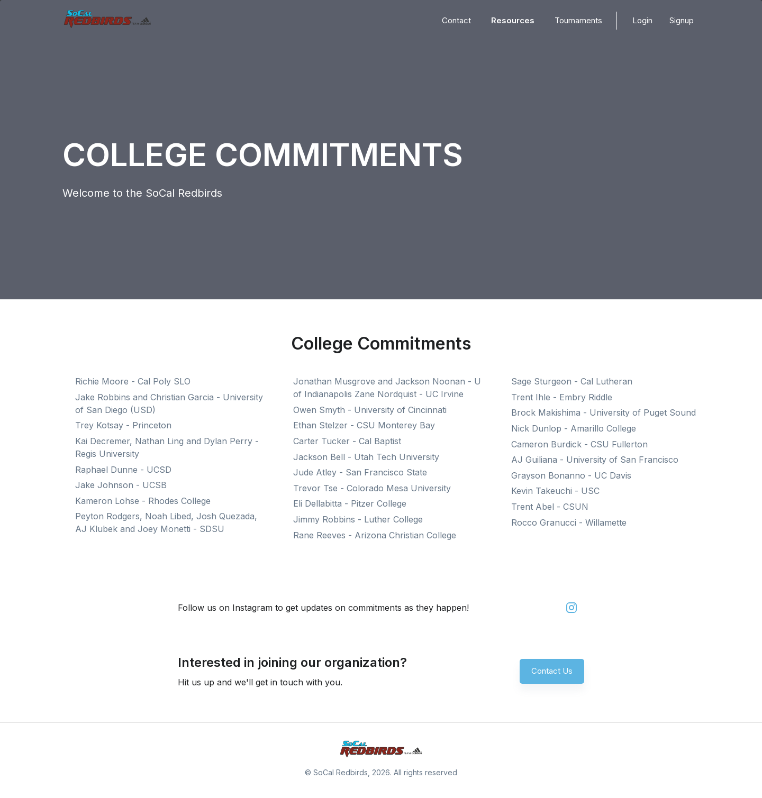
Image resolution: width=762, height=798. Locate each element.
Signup (681, 20)
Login (642, 20)
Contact (456, 20)
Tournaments (578, 20)
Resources (512, 20)
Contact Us (552, 671)
